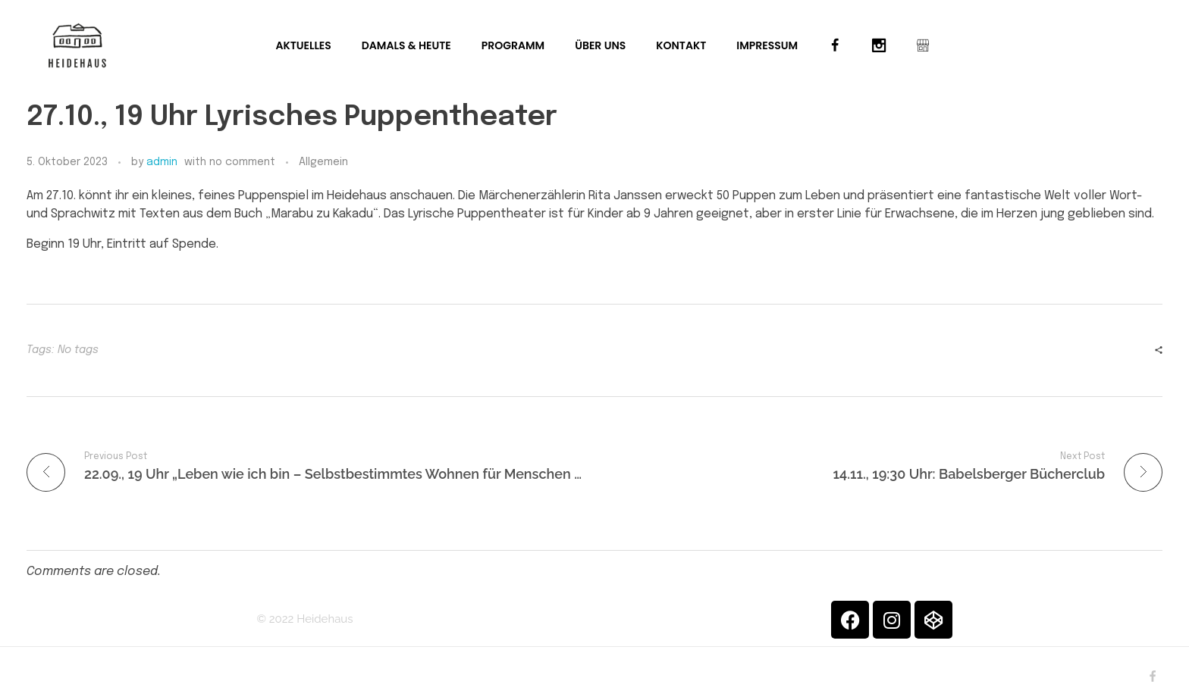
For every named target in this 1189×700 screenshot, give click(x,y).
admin (161, 162)
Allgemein (323, 162)
